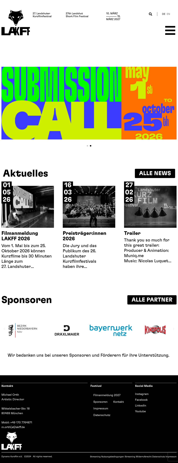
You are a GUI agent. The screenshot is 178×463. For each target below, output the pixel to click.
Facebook (141, 399)
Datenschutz (101, 415)
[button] (150, 14)
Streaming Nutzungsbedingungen (107, 457)
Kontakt (118, 401)
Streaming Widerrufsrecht (138, 457)
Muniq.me (134, 256)
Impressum (100, 408)
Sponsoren (100, 401)
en (168, 14)
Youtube (140, 411)
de (163, 14)
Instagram (142, 394)
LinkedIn (140, 405)
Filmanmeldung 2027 (106, 395)
